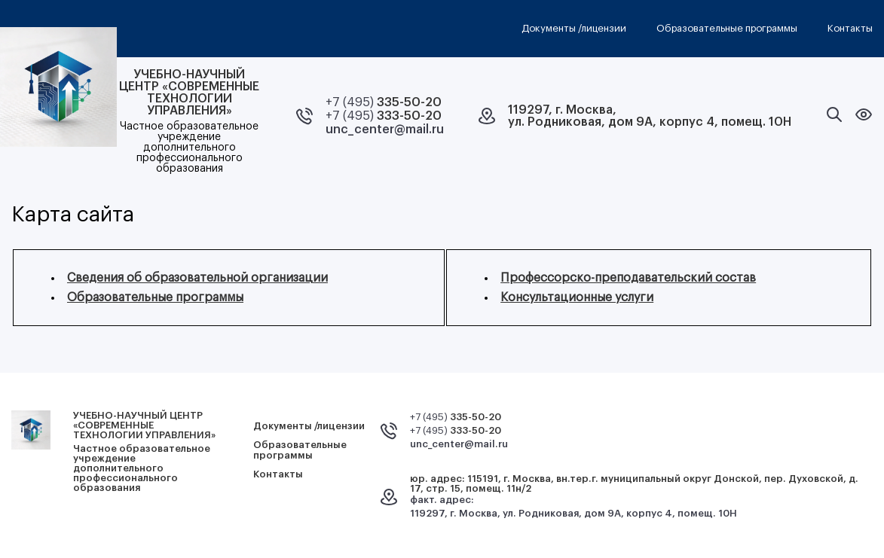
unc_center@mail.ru (385, 129)
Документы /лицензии (574, 28)
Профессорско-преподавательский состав (628, 278)
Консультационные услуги (576, 297)
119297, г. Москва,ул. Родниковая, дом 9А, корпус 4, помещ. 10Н (649, 116)
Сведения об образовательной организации (197, 278)
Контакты (850, 28)
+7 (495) (384, 102)
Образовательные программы (726, 28)
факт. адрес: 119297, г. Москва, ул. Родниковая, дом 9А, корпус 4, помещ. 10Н (573, 506)
